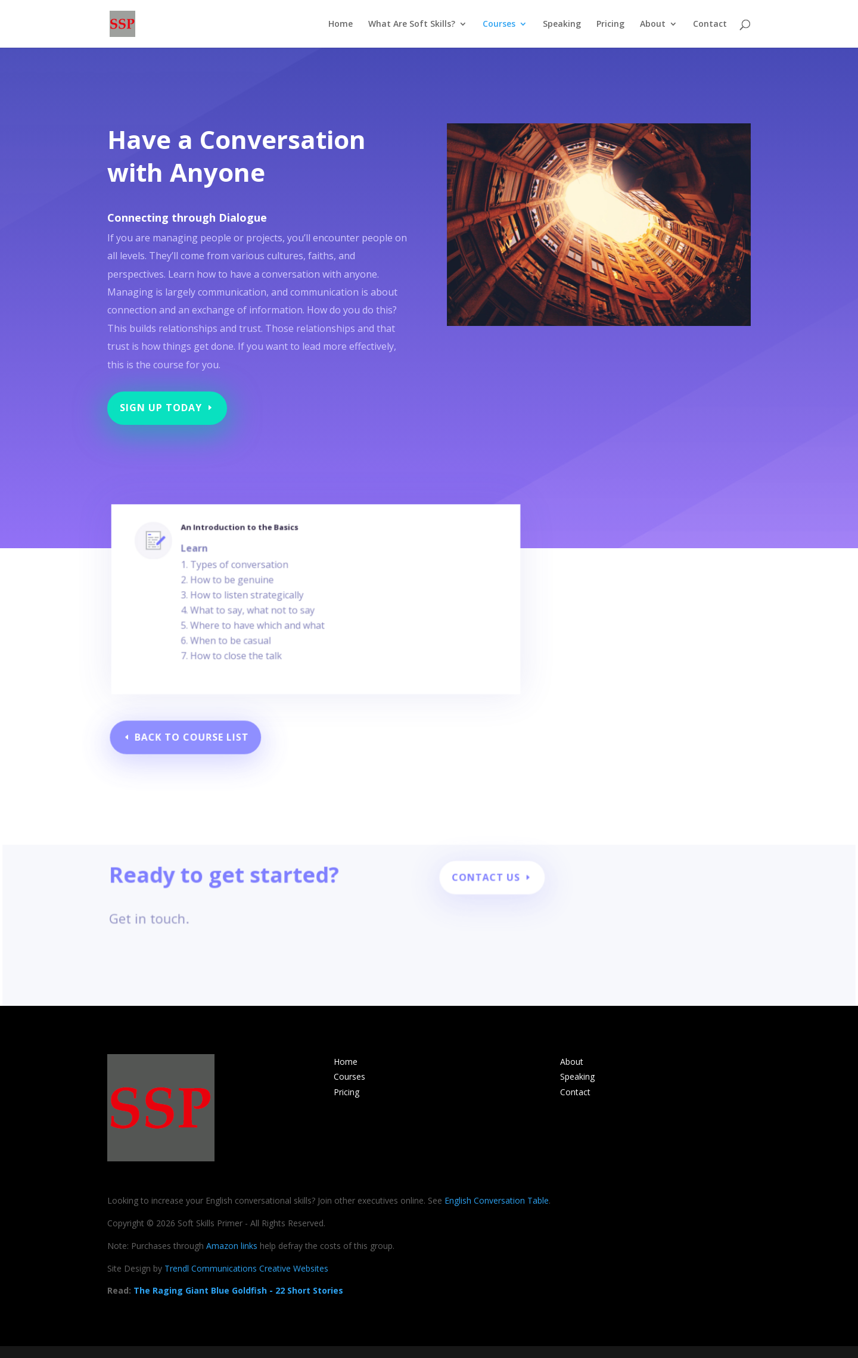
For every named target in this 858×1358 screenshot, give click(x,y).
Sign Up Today (166, 401)
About (653, 24)
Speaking (562, 24)
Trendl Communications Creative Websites (246, 1268)
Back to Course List (196, 737)
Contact (710, 24)
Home (340, 24)
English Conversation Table (496, 1200)
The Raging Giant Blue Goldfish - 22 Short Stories (238, 1290)
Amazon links (231, 1245)
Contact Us (488, 882)
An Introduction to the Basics (251, 552)
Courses (499, 24)
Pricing (610, 24)
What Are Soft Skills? (411, 24)
